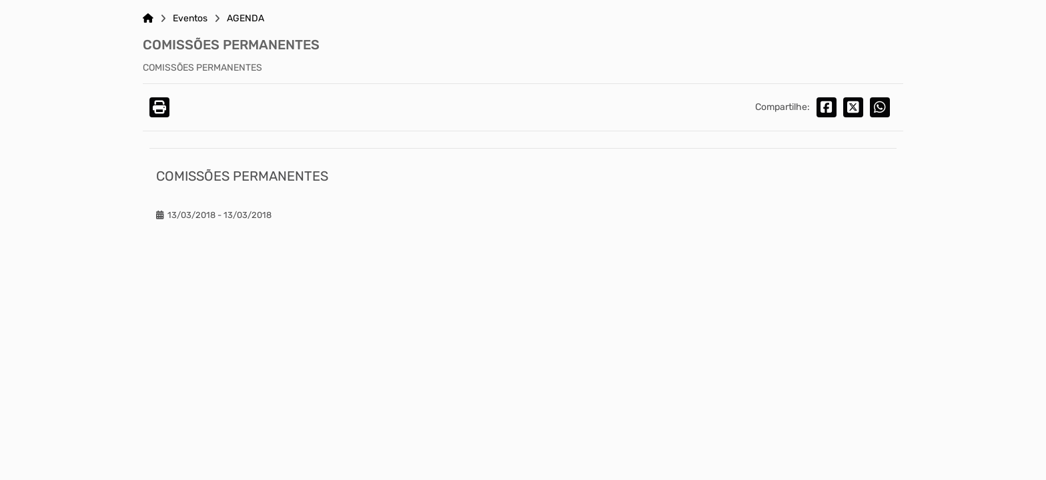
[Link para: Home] (148, 18)
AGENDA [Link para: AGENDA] (245, 18)
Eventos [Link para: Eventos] (190, 18)
